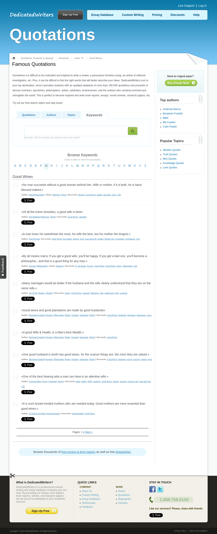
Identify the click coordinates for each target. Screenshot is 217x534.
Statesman (84, 315)
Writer (52, 217)
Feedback (87, 506)
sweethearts (130, 239)
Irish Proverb (34, 239)
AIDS (89, 381)
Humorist (45, 217)
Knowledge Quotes (173, 163)
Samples (123, 502)
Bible (165, 117)
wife (119, 195)
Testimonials (89, 502)
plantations (141, 315)
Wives (63, 195)
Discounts (178, 14)
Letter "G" (79, 58)
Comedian (52, 381)
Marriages (95, 293)
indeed (99, 195)
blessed (81, 195)
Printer (67, 315)
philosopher (127, 266)
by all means (80, 266)
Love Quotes (170, 167)
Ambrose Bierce (172, 109)
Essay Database (102, 14)
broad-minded (78, 413)
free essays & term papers (78, 452)
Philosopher (42, 266)
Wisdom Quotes (172, 150)
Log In (202, 5)
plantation (131, 315)
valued (143, 359)
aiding (83, 381)
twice (114, 195)
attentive (96, 381)
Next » (88, 432)
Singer (60, 381)
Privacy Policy (180, 531)
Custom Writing (133, 14)
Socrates (32, 266)
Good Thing (99, 266)
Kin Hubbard (34, 217)
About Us (87, 491)
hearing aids (133, 381)
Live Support (186, 5)
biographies (123, 452)
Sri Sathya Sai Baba (37, 413)
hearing (116, 381)
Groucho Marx (35, 381)
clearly (67, 293)
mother (101, 239)
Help (196, 14)
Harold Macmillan (36, 195)
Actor (44, 381)
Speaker (49, 293)
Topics (71, 115)
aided (78, 381)
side (101, 293)
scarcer (129, 359)
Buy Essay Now (178, 83)
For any (90, 266)
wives (149, 315)
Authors (51, 115)
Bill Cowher (169, 122)
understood (109, 293)
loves (82, 239)
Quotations (28, 115)
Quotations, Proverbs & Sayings (37, 58)
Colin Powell (170, 126)
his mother (67, 239)
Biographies (124, 499)
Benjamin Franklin (37, 315)
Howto (121, 491)
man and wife (90, 239)
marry (119, 266)
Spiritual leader (53, 413)
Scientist (75, 315)
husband (86, 293)
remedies (83, 217)
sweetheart (119, 239)
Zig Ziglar (33, 293)
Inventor (49, 315)
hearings (123, 381)
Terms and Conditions (198, 531)
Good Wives (90, 195)
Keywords (64, 58)
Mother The (109, 239)
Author (42, 293)
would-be (123, 293)
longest (76, 239)
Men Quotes (169, 158)
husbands (122, 315)
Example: (52, 137)
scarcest (136, 359)
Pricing (157, 14)
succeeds (107, 195)
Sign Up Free (70, 14)
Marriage (56, 195)
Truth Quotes (170, 154)
